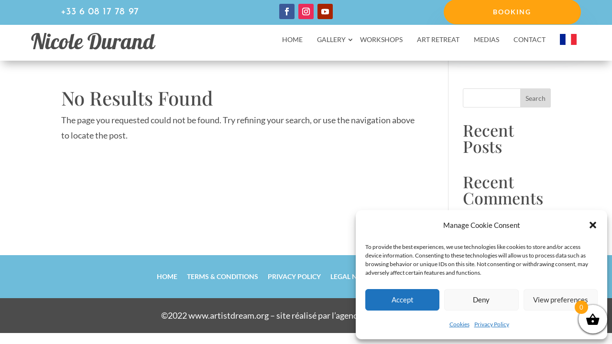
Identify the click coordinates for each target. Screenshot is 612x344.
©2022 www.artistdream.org (215, 315)
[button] (593, 225)
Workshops (381, 39)
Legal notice (353, 276)
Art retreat (438, 39)
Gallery (331, 39)
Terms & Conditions (222, 276)
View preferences (560, 299)
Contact (530, 39)
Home (292, 39)
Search (535, 98)
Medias (486, 39)
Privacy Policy (491, 324)
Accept (403, 299)
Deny (481, 299)
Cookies (459, 324)
